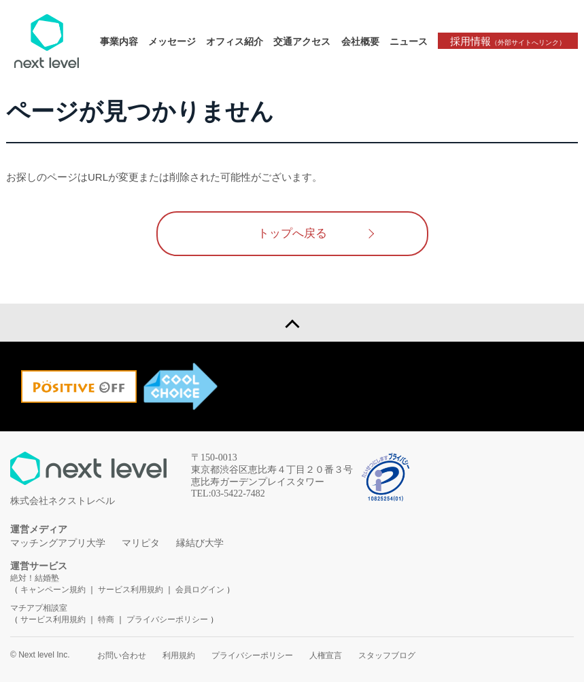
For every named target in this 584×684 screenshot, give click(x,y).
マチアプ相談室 (38, 610)
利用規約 (178, 657)
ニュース (413, 41)
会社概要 (364, 41)
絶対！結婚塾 (34, 580)
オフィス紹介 (239, 41)
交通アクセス (306, 41)
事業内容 (124, 41)
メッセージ (177, 41)
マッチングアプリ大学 (57, 545)
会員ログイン (199, 591)
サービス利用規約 (131, 591)
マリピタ (141, 545)
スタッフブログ (386, 657)
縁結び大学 (200, 545)
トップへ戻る (292, 234)
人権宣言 (325, 657)
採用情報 (510, 41)
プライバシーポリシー (167, 621)
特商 (106, 621)
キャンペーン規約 (53, 591)
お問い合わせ (121, 657)
